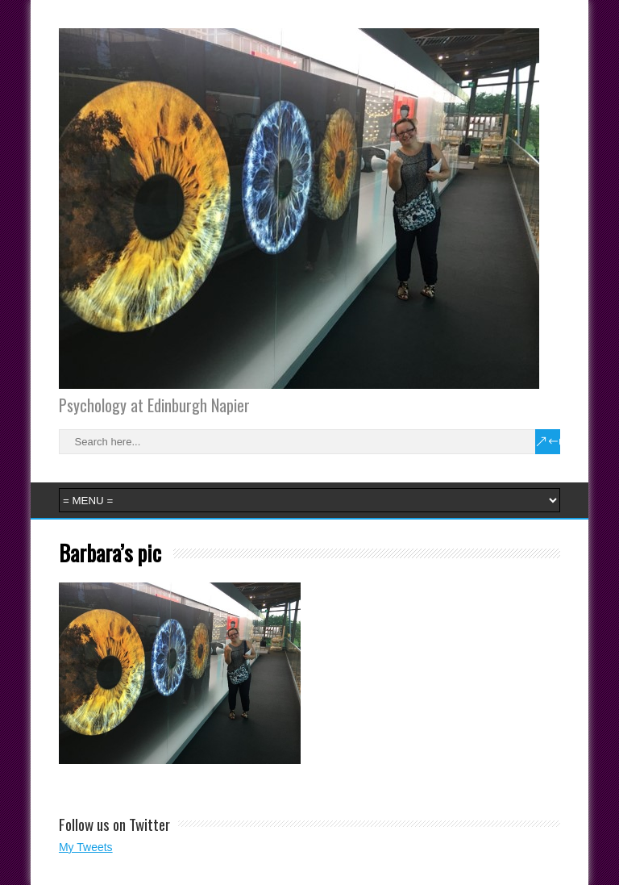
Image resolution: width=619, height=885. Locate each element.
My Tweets (86, 847)
